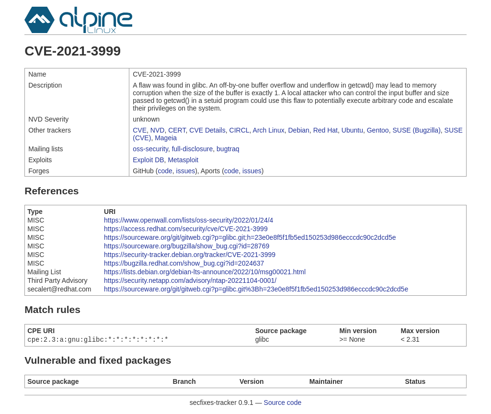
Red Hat (325, 130)
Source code (283, 403)
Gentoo (378, 130)
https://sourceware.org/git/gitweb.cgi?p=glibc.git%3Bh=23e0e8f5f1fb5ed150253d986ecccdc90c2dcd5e (256, 289)
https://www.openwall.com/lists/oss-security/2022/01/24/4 (188, 220)
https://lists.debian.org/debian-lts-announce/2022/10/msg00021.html (205, 272)
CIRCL (239, 130)
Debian (298, 130)
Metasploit (183, 160)
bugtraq (228, 149)
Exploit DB (148, 160)
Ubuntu (352, 130)
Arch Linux (269, 130)
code (165, 171)
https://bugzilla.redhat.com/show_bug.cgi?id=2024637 (184, 263)
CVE (140, 130)
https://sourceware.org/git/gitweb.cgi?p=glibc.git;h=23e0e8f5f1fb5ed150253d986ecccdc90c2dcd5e (250, 237)
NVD (157, 130)
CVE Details (207, 130)
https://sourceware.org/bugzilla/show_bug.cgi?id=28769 (186, 246)
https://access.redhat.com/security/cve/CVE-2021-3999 (186, 229)
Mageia (166, 138)
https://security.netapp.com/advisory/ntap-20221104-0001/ (190, 280)
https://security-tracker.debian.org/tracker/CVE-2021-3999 (189, 254)
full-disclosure (192, 149)
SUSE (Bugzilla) (416, 130)
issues (185, 171)
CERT (176, 130)
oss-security (150, 149)
